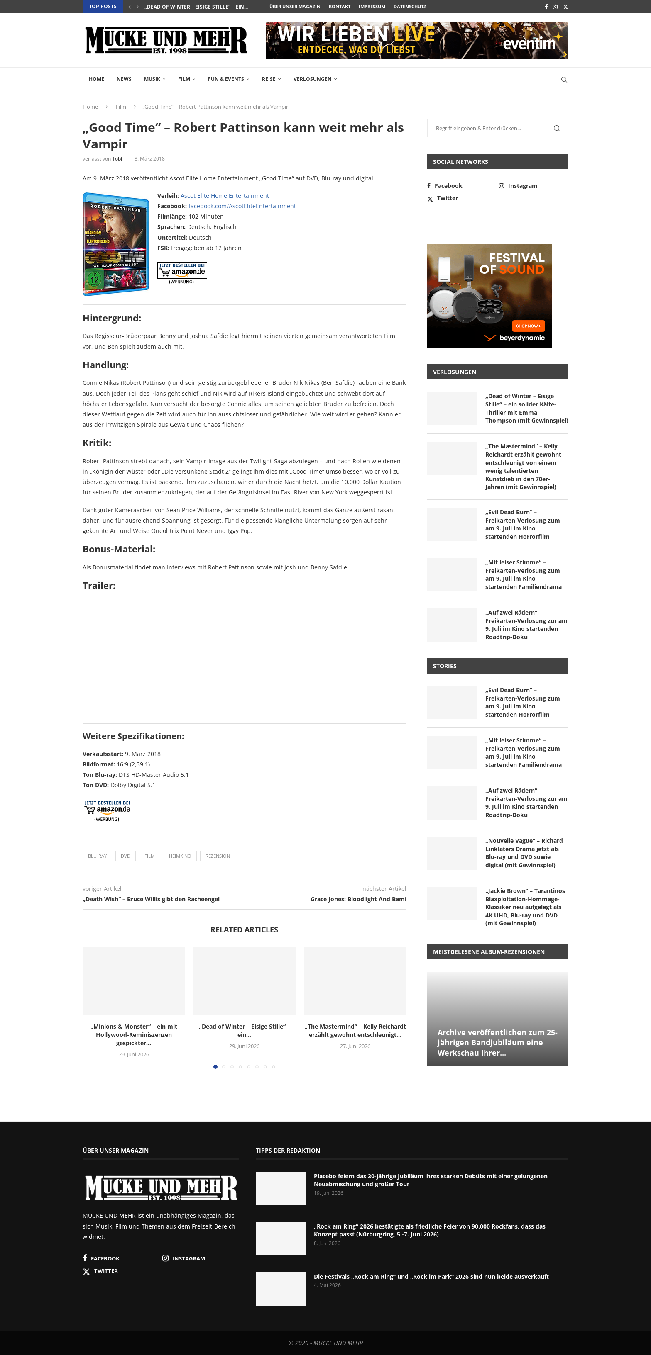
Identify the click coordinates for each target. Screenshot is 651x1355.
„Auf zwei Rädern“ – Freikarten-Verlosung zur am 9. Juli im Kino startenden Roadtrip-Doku (526, 624)
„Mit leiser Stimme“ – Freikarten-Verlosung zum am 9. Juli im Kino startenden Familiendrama (523, 574)
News (124, 79)
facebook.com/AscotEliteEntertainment (242, 206)
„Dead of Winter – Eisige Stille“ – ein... (196, 6)
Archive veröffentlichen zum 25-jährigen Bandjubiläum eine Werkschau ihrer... (498, 1042)
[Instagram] (555, 6)
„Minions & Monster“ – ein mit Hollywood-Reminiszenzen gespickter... (134, 1034)
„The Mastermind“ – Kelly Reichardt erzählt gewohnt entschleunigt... (355, 1030)
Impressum (372, 6)
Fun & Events (226, 79)
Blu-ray (97, 856)
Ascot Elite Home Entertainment (225, 195)
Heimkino (180, 856)
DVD (125, 856)
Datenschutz (410, 6)
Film (184, 79)
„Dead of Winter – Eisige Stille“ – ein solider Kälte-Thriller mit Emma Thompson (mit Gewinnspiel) (526, 408)
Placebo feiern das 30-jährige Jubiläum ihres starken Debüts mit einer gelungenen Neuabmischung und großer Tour (431, 1180)
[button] (129, 6)
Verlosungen (313, 79)
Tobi (117, 158)
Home (96, 79)
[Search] (564, 80)
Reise (269, 79)
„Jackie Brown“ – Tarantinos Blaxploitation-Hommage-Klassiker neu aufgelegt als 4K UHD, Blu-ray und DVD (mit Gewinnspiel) (525, 907)
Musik (152, 79)
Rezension (218, 856)
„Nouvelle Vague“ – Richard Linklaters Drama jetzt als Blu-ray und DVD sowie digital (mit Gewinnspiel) (524, 853)
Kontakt (339, 6)
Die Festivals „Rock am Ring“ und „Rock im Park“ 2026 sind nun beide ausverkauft (431, 1276)
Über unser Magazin (295, 6)
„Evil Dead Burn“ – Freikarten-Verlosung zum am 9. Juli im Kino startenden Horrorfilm (522, 524)
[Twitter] (565, 6)
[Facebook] (546, 6)
